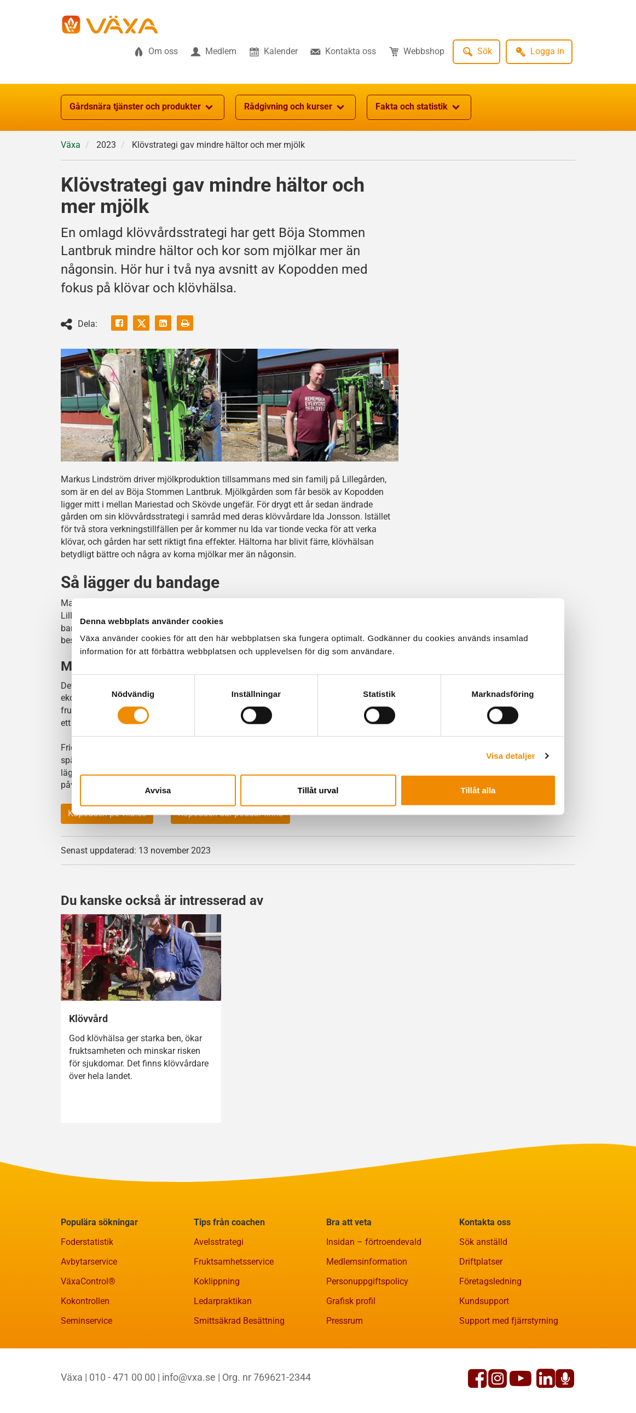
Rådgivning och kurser (295, 107)
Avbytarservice (89, 1261)
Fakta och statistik (418, 107)
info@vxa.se (189, 1377)
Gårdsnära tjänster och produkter (143, 107)
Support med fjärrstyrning (508, 1321)
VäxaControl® (88, 1281)
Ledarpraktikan (223, 1301)
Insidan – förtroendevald (373, 1242)
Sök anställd (483, 1242)
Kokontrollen (85, 1301)
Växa (70, 145)
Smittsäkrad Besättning (239, 1321)
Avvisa (158, 790)
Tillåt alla (478, 790)
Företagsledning (490, 1281)
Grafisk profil (350, 1301)
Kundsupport (484, 1301)
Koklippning (217, 1281)
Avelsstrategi (219, 1242)
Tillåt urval (318, 790)
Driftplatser (480, 1261)
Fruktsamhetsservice (234, 1261)
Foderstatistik (87, 1242)
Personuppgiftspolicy (367, 1281)
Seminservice (86, 1321)
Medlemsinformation (366, 1261)
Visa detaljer (510, 755)
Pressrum (344, 1321)
